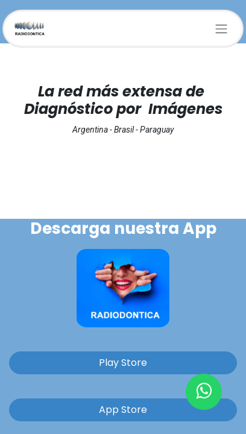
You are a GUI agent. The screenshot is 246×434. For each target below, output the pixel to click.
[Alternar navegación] (221, 29)
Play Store (123, 363)
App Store (123, 410)
